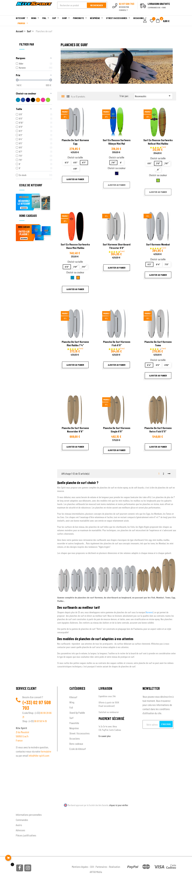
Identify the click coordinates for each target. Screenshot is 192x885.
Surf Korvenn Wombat (158, 244)
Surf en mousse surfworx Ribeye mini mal (116, 141)
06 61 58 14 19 (40, 721)
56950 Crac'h (22, 736)
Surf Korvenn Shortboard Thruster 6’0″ (116, 246)
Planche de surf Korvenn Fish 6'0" (116, 343)
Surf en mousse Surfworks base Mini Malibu (75, 246)
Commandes (22, 819)
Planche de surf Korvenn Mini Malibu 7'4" (75, 343)
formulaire (46, 751)
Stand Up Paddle (77, 712)
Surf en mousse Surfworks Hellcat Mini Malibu (158, 141)
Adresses (20, 830)
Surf (71, 717)
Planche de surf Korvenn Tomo (158, 343)
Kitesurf (73, 697)
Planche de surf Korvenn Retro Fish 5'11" (158, 429)
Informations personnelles (29, 814)
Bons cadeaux (76, 743)
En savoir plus (105, 736)
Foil (71, 707)
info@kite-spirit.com (39, 755)
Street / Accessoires (79, 733)
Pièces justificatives (26, 835)
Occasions (74, 738)
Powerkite (74, 723)
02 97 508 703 (36, 705)
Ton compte (22, 809)
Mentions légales (80, 866)
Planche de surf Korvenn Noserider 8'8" (75, 429)
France (19, 740)
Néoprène (74, 728)
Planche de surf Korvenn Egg (75, 141)
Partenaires (101, 866)
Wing (71, 702)
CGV (92, 866)
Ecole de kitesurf (77, 748)
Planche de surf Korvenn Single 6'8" (116, 429)
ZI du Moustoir (22, 732)
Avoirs (19, 825)
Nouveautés (153, 96)
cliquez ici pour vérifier (118, 805)
